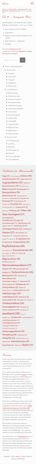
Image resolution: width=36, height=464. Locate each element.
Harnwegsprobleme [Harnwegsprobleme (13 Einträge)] (12, 229)
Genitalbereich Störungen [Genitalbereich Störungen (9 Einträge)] (12, 220)
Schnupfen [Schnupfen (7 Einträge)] (21, 300)
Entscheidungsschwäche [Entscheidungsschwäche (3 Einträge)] (8, 207)
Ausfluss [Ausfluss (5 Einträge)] (27, 183)
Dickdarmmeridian (14, 98)
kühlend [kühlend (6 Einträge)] (21, 253)
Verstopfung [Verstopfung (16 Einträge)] (9, 335)
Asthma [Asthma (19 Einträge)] (26, 176)
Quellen (24, 375)
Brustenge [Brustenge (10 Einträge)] (7, 201)
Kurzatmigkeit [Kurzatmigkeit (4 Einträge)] (6, 253)
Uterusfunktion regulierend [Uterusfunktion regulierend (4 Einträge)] (9, 328)
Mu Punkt (11, 149)
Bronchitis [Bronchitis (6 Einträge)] (24, 198)
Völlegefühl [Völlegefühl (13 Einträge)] (8, 338)
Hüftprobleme (22, 54)
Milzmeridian (12, 132)
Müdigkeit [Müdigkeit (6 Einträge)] (6, 272)
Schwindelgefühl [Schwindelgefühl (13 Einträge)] (10, 307)
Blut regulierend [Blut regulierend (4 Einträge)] (22, 196)
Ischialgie (30, 54)
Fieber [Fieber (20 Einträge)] (26, 210)
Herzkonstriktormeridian (16, 111)
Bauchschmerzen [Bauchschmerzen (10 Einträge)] (10, 186)
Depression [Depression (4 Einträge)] (5, 205)
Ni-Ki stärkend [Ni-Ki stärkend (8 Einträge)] (8, 284)
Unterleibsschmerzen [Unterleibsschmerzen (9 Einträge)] (11, 323)
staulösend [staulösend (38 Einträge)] (11, 313)
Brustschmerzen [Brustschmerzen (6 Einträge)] (20, 201)
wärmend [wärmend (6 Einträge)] (6, 342)
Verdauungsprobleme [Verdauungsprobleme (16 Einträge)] (13, 331)
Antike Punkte (11, 73)
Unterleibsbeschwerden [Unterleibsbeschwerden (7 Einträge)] (10, 320)
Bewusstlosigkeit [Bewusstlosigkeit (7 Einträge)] (23, 189)
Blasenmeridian (13, 95)
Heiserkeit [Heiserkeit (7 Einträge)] (27, 229)
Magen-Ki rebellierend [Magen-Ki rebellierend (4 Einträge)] (8, 256)
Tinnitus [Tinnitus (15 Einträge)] (16, 317)
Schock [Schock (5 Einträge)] (30, 300)
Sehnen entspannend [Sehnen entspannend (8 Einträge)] (10, 310)
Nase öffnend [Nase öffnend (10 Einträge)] (9, 278)
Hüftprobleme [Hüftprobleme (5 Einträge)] (7, 236)
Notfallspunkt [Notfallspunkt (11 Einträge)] (22, 284)
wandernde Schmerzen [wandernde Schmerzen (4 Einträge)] (22, 338)
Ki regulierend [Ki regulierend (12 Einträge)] (23, 238)
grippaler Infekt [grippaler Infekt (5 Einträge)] (7, 226)
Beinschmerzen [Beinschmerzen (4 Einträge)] (23, 186)
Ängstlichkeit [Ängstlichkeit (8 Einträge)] (8, 345)
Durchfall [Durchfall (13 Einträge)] (16, 204)
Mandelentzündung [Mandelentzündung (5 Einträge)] (8, 262)
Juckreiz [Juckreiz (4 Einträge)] (12, 239)
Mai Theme (21, 459)
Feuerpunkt (12, 79)
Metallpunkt (12, 85)
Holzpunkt (11, 82)
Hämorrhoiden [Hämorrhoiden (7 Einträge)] (21, 233)
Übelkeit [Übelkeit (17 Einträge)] (27, 345)
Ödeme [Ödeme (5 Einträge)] (18, 345)
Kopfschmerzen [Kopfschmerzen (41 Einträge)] (13, 246)
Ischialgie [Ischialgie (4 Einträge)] (5, 239)
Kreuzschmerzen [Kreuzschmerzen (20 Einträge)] (23, 250)
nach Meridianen (12, 92)
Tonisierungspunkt (14, 158)
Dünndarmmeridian (14, 105)
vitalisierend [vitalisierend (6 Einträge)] (22, 335)
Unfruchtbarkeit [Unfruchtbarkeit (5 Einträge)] (27, 318)
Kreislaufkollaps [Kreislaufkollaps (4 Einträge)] (7, 251)
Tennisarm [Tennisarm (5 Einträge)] (6, 318)
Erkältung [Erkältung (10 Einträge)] (14, 210)
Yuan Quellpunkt (14, 161)
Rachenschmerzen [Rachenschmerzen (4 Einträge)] (7, 290)
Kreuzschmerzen (7, 56)
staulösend (16, 56)
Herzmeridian (12, 114)
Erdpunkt (11, 76)
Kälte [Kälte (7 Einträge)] (14, 253)
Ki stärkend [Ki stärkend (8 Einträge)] (7, 242)
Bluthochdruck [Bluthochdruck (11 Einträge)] (9, 195)
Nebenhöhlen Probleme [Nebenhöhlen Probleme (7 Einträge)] (10, 281)
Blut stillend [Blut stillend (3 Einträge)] (5, 199)
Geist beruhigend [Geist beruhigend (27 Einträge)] (13, 214)
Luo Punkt (11, 145)
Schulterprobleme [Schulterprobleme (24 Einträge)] (13, 303)
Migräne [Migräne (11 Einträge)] (7, 268)
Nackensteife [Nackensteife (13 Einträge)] (9, 275)
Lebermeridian (13, 120)
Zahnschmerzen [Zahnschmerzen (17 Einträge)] (20, 341)
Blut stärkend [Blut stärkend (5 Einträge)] (14, 199)
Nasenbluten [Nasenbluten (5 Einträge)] (22, 276)
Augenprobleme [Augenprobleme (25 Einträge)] (12, 183)
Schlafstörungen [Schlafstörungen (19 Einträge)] (11, 293)
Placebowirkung (23, 436)
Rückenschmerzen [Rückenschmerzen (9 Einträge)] (21, 290)
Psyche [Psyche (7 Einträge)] (22, 287)
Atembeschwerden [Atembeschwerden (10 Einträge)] (10, 179)
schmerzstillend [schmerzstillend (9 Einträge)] (9, 300)
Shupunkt (11, 155)
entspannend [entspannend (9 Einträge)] (22, 207)
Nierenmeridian (13, 135)
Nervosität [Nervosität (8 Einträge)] (25, 281)
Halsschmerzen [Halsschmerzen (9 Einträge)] (20, 226)
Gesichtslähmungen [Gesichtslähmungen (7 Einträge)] (9, 223)
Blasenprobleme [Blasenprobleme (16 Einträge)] (11, 192)
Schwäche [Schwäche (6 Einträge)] (24, 307)
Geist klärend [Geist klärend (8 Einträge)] (8, 217)
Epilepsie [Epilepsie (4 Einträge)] (5, 211)
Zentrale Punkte (12, 139)
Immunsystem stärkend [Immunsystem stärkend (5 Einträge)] (20, 236)
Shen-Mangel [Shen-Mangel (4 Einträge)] (24, 310)
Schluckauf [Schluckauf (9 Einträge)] (24, 297)
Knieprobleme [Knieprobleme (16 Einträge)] (21, 242)
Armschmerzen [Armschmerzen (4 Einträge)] (15, 176)
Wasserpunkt (12, 88)
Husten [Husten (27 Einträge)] (8, 233)
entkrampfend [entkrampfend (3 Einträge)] (27, 205)
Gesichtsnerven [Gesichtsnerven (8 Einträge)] (24, 223)
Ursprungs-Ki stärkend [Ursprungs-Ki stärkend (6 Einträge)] (10, 326)
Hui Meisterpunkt (14, 142)
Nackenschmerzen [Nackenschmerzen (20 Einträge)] (22, 272)
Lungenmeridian (13, 126)
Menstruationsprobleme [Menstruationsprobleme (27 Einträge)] (16, 265)
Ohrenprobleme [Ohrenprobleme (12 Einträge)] (10, 287)
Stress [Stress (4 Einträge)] (23, 314)
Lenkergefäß (12, 123)
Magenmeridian (13, 129)
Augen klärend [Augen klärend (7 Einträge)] (26, 179)
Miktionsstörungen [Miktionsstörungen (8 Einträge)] (20, 269)
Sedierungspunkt (13, 152)
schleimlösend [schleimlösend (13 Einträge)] (10, 297)
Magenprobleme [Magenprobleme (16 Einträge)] (11, 259)
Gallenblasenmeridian (16, 52)
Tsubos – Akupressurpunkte (14, 69)
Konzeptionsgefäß (14, 117)
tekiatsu (5, 3)
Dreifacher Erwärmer (15, 102)
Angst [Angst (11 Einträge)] (6, 176)
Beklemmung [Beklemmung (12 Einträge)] (9, 189)
